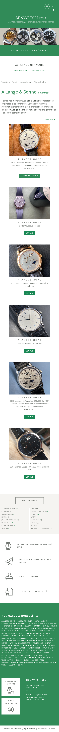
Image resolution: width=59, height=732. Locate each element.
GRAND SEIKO (48, 638)
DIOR (26, 631)
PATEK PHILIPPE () (8, 526)
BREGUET (53, 623)
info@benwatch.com (35, 697)
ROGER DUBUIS (21, 657)
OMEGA (4, 653)
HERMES (32, 640)
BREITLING (8, 626)
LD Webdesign (32, 729)
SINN (38, 657)
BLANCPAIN (33, 623)
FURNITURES (6, 638)
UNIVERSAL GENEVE (8, 662)
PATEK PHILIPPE (24, 653)
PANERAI (13, 653)
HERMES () (35, 514)
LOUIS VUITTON (19, 648)
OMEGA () (35, 523)
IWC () (33, 517)
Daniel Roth (6, 631)
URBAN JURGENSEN (26, 662)
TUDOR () (5, 529)
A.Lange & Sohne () (9, 509)
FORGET (15, 635)
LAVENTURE (5, 645)
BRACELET (44, 623)
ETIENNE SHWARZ (32, 633)
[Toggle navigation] (47, 6)
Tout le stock (29, 500)
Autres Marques (42, 621)
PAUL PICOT (37, 653)
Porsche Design (16, 655)
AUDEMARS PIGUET (25, 621)
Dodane (33, 631)
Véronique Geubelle (47, 729)
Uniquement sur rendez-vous (29, 70)
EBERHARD (50, 631)
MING (6, 650)
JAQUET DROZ (38, 643)
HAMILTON (22, 640)
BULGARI (28, 626)
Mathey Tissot (34, 648)
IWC (11, 643)
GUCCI (3, 640)
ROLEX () (34, 526)
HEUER (40, 640)
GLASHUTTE (35, 638)
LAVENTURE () (36, 520)
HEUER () (5, 517)
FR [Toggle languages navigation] (53, 7)
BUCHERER (18, 626)
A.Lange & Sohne (8, 621)
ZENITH (20, 665)
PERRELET (48, 653)
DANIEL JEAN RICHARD (45, 628)
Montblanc (15, 650)
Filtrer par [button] (48, 119)
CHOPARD (8, 628)
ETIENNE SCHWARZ (16, 633)
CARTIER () (35, 509)
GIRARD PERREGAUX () (39, 511)
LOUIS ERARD (6, 648)
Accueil (14, 82)
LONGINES (51, 645)
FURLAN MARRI (41, 635)
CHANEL (46, 626)
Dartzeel (17, 631)
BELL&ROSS (22, 623)
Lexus (37, 645)
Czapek (31, 628)
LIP (43, 645)
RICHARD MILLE (7, 657)
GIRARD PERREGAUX (21, 638)
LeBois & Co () (7, 523)
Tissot (18, 660)
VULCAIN (12, 665)
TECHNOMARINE (7, 660)
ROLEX (31, 657)
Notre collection (25, 82)
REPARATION (40, 655)
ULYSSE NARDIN (38, 660)
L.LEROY (48, 643)
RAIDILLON (29, 655)
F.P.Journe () (6, 511)
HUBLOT (48, 640)
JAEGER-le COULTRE (22, 643)
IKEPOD (4, 643)
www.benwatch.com (35, 700)
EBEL (41, 631)
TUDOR (26, 660)
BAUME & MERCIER (8, 623)
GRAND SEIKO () (7, 514)
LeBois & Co (17, 645)
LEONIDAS (28, 645)
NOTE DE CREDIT (29, 650)
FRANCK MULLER (27, 635)
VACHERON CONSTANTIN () (41, 529)
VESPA (3, 665)
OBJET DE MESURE (44, 650)
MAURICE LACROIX (49, 648)
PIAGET (4, 655)
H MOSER (12, 640)
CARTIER (37, 626)
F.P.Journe (5, 635)
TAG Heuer (47, 657)
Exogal (45, 633)
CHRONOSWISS (20, 628)
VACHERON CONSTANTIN (45, 662)
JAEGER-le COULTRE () (10, 520)
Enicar (4, 633)
